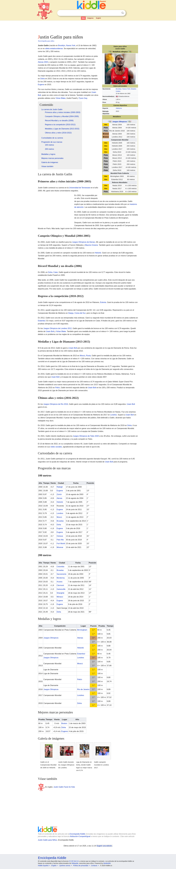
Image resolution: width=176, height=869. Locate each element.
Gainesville (61, 589)
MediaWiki (107, 863)
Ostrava (60, 536)
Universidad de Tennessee (79, 188)
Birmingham (82, 630)
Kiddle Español (43, 865)
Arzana (59, 582)
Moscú (82, 356)
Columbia (60, 567)
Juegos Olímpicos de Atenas (83, 242)
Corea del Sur (80, 313)
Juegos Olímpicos (119, 121)
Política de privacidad (80, 865)
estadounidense (56, 48)
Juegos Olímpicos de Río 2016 (55, 404)
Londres (113, 415)
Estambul (41, 321)
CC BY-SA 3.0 (74, 861)
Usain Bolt (50, 331)
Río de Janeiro (83, 689)
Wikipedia (75, 863)
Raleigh (60, 487)
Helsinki (98, 253)
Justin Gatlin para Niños (47, 840)
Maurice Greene (91, 245)
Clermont (60, 585)
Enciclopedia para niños (46, 41)
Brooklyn (119, 89)
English (98, 18)
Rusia (88, 356)
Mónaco (60, 597)
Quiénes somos (64, 865)
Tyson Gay (83, 98)
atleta (47, 48)
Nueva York (126, 89)
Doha (42, 79)
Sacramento (61, 574)
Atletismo (119, 108)
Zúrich (59, 494)
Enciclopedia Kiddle (77, 834)
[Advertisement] (88, 27)
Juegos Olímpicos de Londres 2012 (57, 328)
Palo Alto (60, 540)
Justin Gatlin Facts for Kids (64, 787)
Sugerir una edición (104, 846)
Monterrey (61, 578)
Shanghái (60, 593)
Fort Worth (61, 543)
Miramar (60, 547)
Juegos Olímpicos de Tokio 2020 (86, 436)
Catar (55, 272)
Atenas (59, 498)
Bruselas (60, 521)
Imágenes (90, 18)
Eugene (41, 84)
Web (83, 18)
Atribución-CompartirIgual (80, 836)
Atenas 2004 (43, 62)
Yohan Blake (61, 98)
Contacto (94, 865)
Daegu (71, 313)
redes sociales (56, 447)
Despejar (118, 13)
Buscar (122, 12)
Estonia (103, 302)
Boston (64, 723)
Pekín (57, 388)
